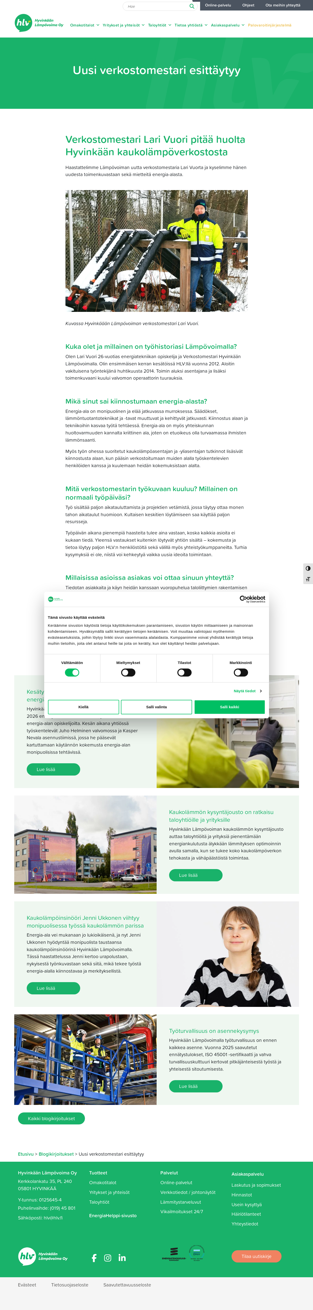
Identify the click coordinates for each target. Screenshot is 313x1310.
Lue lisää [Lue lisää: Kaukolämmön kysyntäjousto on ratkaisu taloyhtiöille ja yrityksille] (188, 875)
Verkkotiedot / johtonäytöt (188, 1192)
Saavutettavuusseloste (127, 1284)
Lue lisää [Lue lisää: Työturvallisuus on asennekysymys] (188, 1086)
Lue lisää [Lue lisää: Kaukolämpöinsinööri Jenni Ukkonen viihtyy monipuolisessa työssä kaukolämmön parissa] (46, 988)
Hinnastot (242, 1194)
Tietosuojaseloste (69, 1284)
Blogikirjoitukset (56, 1153)
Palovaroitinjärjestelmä (270, 25)
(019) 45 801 (62, 1207)
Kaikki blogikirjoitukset (51, 1118)
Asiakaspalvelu (228, 25)
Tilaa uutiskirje (257, 1256)
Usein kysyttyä (247, 1204)
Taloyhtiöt (160, 25)
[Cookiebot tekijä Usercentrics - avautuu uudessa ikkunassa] (243, 599)
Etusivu (26, 1153)
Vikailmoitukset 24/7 (181, 1211)
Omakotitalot (85, 25)
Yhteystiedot (245, 1223)
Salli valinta (156, 707)
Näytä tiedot (245, 691)
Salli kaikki (229, 707)
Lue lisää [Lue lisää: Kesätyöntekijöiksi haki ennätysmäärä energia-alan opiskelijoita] (46, 769)
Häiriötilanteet (246, 1213)
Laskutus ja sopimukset (256, 1184)
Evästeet (27, 1284)
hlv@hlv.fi (53, 1217)
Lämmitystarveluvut (180, 1201)
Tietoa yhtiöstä (191, 25)
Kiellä (83, 707)
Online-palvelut (176, 1182)
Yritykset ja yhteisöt (124, 25)
